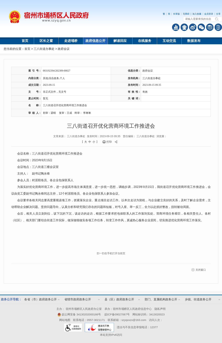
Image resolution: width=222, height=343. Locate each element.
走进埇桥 (71, 41)
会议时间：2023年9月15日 (34, 160)
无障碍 (186, 14)
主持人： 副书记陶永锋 (33, 173)
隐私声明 (160, 308)
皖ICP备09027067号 (117, 314)
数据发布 (194, 41)
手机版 (218, 27)
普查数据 (175, 27)
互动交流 (169, 41)
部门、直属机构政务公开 (161, 299)
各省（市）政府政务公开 (40, 299)
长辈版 (176, 14)
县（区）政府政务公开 (119, 299)
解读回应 (120, 41)
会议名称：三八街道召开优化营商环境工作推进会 (49, 153)
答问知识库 (209, 27)
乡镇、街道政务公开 (198, 299)
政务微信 (201, 27)
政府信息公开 (95, 41)
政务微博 (192, 27)
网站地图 (64, 320)
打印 (109, 141)
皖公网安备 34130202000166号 (79, 314)
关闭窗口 (201, 269)
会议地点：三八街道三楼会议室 (38, 166)
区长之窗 (46, 41)
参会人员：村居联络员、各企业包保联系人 (45, 180)
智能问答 (184, 27)
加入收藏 (196, 14)
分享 (218, 14)
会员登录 (208, 14)
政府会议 (64, 48)
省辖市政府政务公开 (77, 299)
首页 (25, 41)
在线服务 (144, 41)
